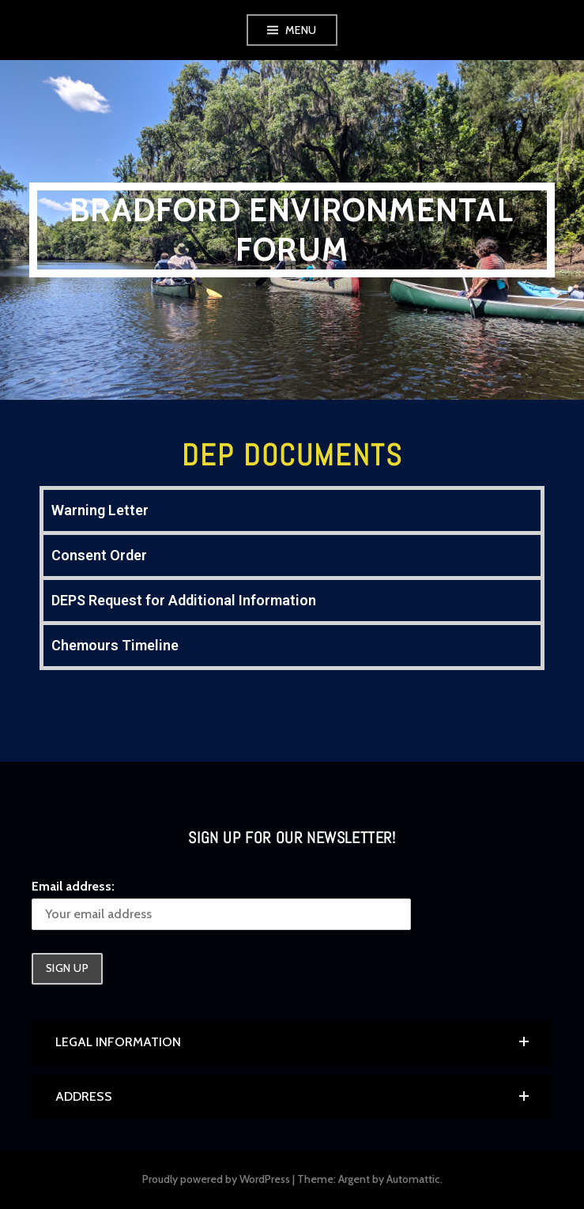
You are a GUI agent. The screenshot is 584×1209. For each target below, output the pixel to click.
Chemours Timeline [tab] (115, 645)
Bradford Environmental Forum (292, 229)
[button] (292, 1042)
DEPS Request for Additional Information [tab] (183, 600)
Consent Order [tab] (99, 555)
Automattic (413, 1179)
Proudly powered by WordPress (216, 1179)
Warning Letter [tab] (100, 510)
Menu (301, 30)
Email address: (73, 886)
